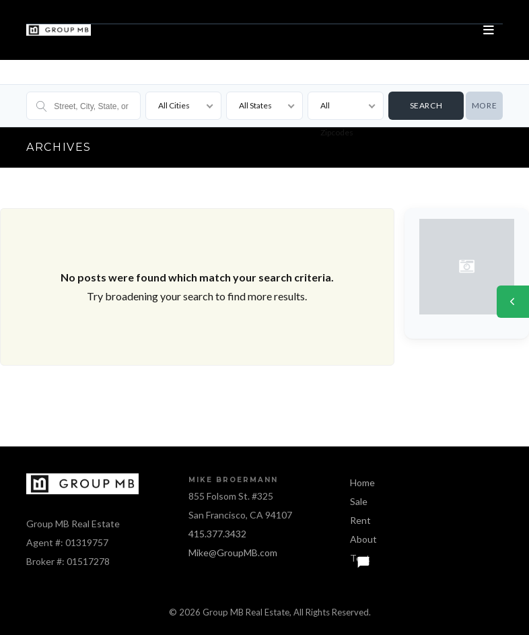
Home (362, 482)
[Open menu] (489, 30)
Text (360, 558)
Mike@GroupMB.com (232, 552)
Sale (358, 501)
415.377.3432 (217, 533)
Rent (360, 520)
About (363, 539)
